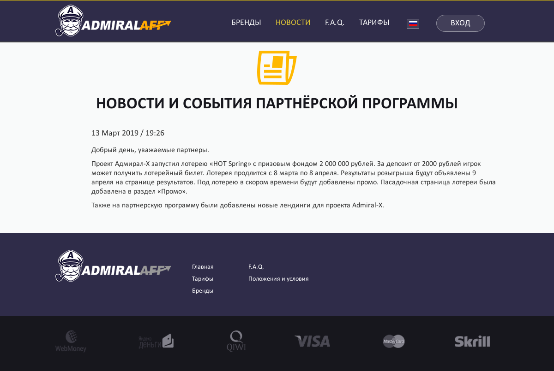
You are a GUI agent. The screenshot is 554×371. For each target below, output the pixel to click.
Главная (203, 267)
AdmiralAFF (113, 19)
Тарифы (202, 279)
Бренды (202, 291)
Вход (460, 23)
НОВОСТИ (293, 22)
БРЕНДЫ (246, 22)
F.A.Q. (335, 22)
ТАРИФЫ (374, 22)
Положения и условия (278, 279)
